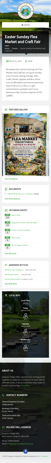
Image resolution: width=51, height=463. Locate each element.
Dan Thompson (42, 456)
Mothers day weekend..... (15, 270)
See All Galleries (11, 179)
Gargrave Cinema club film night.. (25, 222)
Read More (25, 385)
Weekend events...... (13, 274)
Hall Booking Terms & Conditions (20, 194)
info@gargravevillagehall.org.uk (20, 443)
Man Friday (16, 215)
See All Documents (12, 198)
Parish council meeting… (22, 230)
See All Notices (11, 284)
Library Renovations (13, 279)
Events (15, 48)
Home (7, 48)
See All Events (10, 253)
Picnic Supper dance (20, 245)
